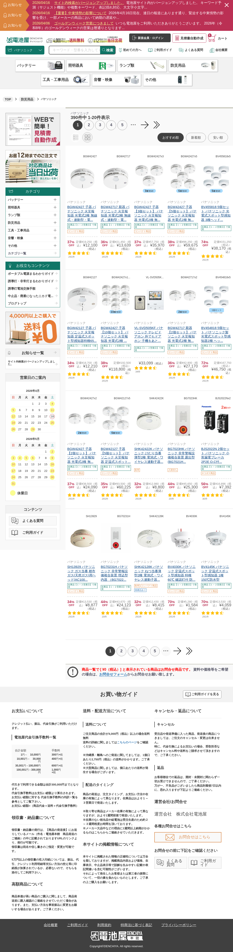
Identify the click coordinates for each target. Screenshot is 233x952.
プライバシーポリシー (178, 925)
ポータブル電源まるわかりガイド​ (31, 273)
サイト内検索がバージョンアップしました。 (31, 363)
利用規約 (104, 925)
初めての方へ (130, 50)
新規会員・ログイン (147, 38)
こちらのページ (127, 742)
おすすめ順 (170, 137)
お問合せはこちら (187, 837)
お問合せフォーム (113, 674)
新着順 (196, 137)
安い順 (218, 137)
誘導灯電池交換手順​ (21, 288)
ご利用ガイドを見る (202, 694)
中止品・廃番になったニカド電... (30, 296)
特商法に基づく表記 (136, 925)
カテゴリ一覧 (17, 253)
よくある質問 (191, 50)
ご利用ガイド (160, 50)
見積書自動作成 (189, 38)
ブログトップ (17, 303)
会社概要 (219, 50)
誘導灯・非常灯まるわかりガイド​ (31, 281)
